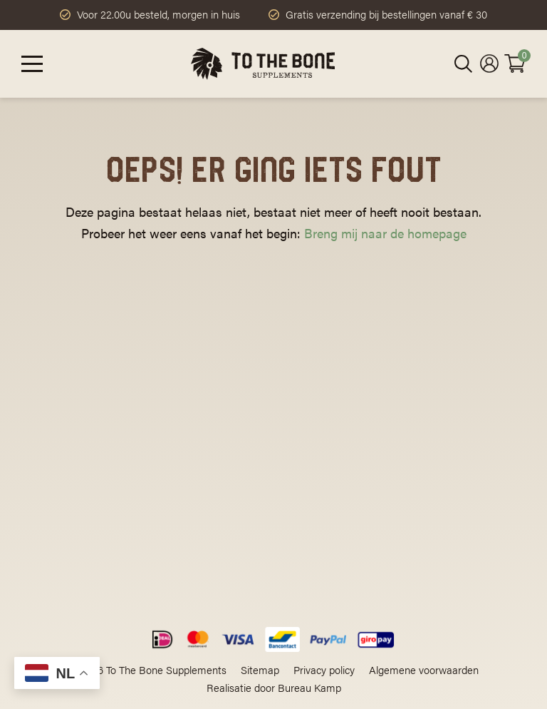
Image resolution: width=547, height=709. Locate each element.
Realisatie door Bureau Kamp (274, 687)
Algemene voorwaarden (424, 669)
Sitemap (260, 669)
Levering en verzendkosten (339, 500)
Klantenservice (310, 479)
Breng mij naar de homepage (385, 233)
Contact (293, 543)
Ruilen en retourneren (327, 522)
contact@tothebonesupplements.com (113, 457)
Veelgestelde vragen (323, 457)
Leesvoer (296, 436)
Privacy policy (324, 669)
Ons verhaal (303, 415)
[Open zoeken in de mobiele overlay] (463, 64)
